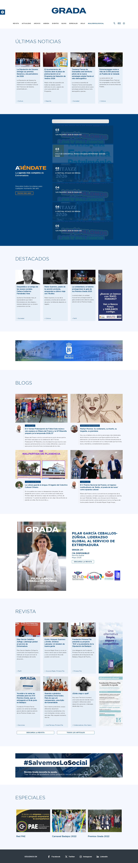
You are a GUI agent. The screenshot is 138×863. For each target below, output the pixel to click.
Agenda (46, 23)
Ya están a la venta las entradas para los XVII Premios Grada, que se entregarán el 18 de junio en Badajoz (27, 633)
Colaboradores (78, 660)
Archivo (37, 23)
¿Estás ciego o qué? (80, 629)
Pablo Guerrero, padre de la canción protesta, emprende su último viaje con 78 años (54, 225)
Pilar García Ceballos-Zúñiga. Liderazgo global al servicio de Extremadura (27, 578)
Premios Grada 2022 (98, 771)
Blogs (64, 23)
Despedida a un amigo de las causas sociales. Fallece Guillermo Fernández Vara (27, 225)
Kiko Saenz (87, 660)
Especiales (73, 23)
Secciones (21, 660)
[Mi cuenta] (124, 23)
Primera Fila (60, 606)
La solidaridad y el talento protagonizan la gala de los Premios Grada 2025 (83, 224)
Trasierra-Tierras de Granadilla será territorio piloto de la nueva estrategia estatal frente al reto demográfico (83, 74)
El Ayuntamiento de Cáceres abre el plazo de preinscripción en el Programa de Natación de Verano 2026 (55, 74)
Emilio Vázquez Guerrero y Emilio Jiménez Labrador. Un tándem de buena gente (55, 578)
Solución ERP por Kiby (69, 857)
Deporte (48, 101)
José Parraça (50, 660)
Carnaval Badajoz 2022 (64, 771)
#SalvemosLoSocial (96, 23)
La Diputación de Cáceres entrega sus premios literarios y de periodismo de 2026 (27, 72)
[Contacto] (119, 23)
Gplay (82, 23)
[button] (2, 12)
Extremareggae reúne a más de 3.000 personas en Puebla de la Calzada (109, 71)
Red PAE (20, 771)
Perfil (75, 254)
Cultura (20, 101)
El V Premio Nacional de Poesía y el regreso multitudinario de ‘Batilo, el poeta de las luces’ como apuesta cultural (99, 422)
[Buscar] (114, 23)
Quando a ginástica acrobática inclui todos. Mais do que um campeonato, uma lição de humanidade (54, 633)
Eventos (55, 23)
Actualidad (26, 23)
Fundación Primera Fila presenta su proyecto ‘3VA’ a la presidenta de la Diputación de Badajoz (83, 578)
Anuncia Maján (51, 606)
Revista (16, 23)
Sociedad (76, 101)
